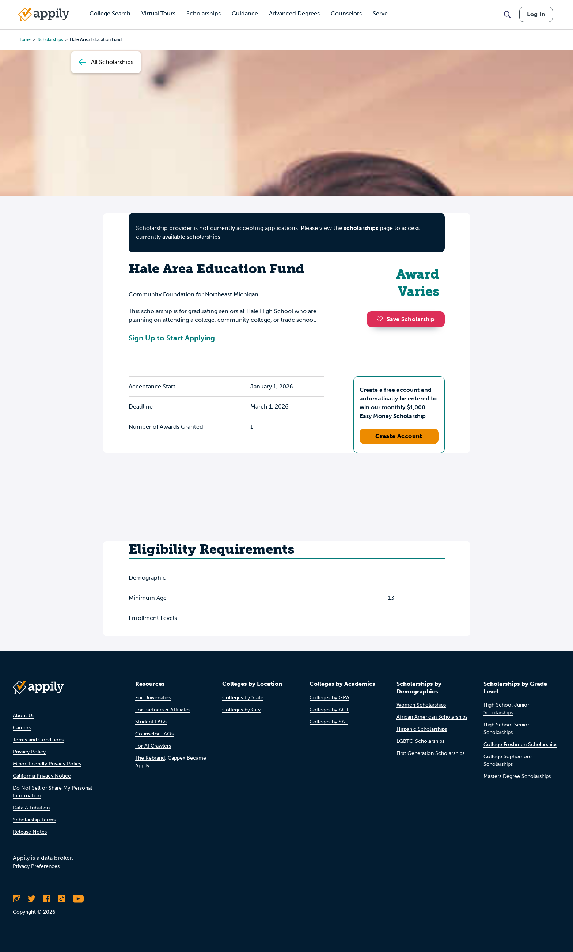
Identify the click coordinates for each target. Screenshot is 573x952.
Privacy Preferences (36, 866)
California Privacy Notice (42, 776)
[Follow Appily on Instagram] (16, 898)
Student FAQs (151, 722)
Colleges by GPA (329, 698)
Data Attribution (31, 808)
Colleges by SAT (329, 722)
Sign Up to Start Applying (172, 338)
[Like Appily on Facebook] (46, 898)
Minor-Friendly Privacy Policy (47, 764)
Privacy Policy (29, 752)
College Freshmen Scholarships (520, 744)
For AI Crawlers (153, 746)
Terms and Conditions (38, 740)
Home (24, 39)
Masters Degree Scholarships (517, 776)
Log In (536, 14)
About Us (23, 715)
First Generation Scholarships (430, 753)
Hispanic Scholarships (421, 729)
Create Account (398, 436)
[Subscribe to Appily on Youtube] (78, 898)
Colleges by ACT (329, 710)
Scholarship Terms (34, 820)
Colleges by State (242, 698)
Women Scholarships (421, 705)
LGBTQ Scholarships (420, 741)
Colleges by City (241, 710)
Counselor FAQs (154, 734)
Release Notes (30, 832)
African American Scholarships (431, 717)
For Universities (153, 698)
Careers (22, 728)
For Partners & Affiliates (162, 710)
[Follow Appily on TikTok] (61, 898)
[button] (381, 319)
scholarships (50, 39)
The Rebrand (150, 758)
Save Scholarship (406, 319)
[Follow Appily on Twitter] (31, 898)
